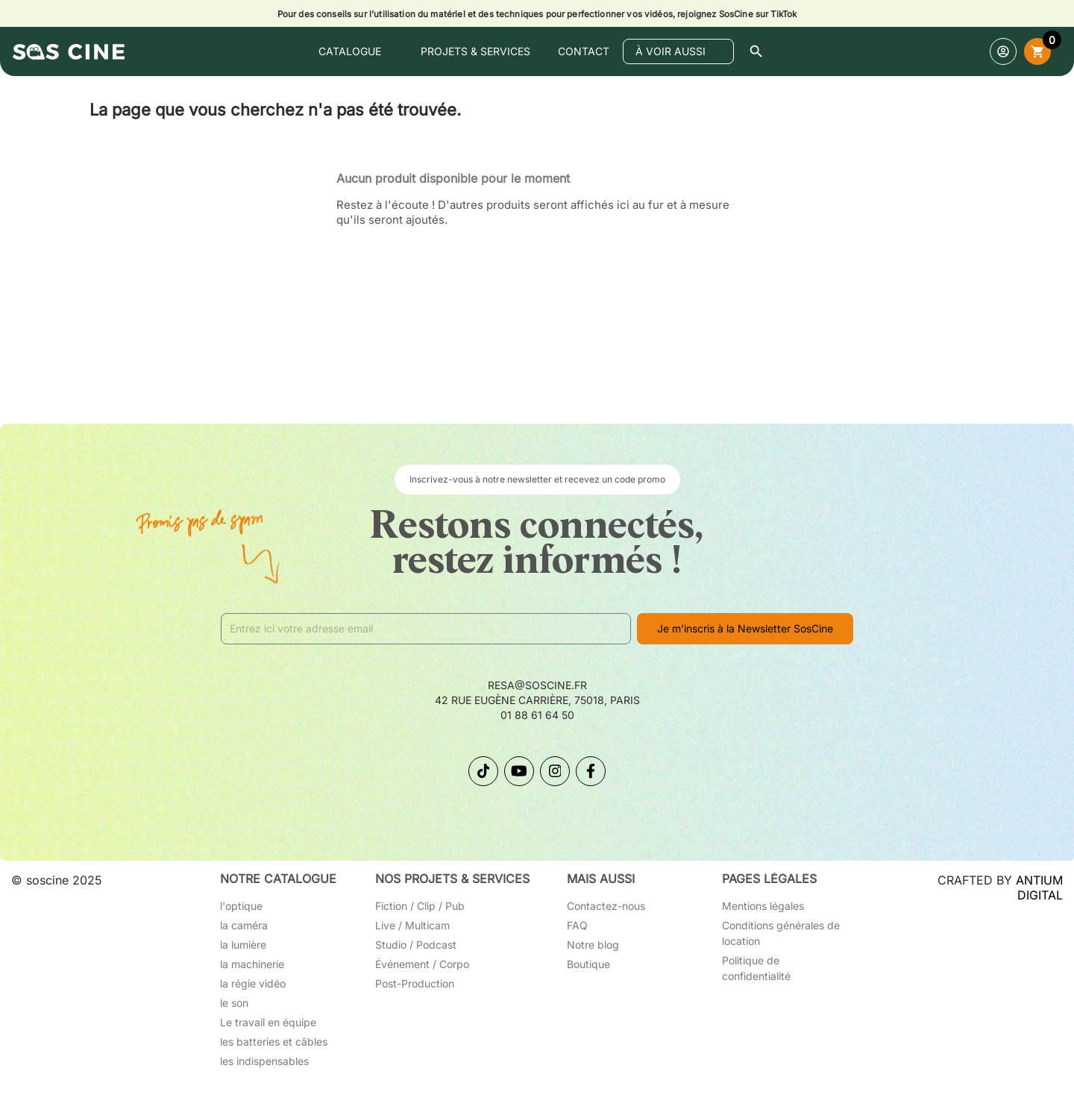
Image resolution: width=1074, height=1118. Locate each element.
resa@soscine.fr (537, 685)
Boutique (588, 964)
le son (234, 1002)
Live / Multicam (412, 925)
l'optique (241, 905)
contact (583, 51)
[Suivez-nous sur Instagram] (555, 771)
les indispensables (264, 1061)
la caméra (244, 925)
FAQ (577, 925)
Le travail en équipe (268, 1022)
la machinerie (252, 964)
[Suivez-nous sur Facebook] (591, 771)
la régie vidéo (253, 983)
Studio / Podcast (415, 944)
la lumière (243, 944)
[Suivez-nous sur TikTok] (483, 771)
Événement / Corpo (422, 964)
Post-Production (414, 983)
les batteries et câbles (273, 1041)
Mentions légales (763, 905)
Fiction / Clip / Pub (420, 905)
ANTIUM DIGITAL (1039, 887)
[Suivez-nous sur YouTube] (519, 771)
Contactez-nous (606, 905)
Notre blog (593, 944)
